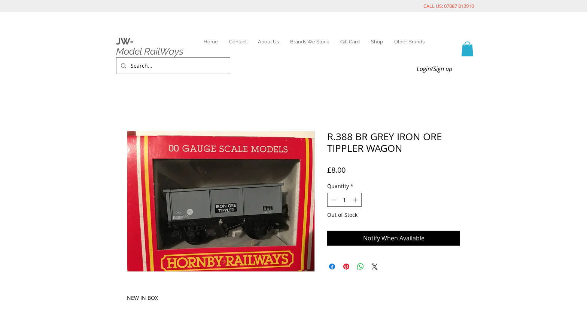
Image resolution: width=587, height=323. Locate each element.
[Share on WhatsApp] (360, 266)
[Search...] (172, 66)
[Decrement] (333, 199)
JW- (125, 41)
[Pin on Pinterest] (346, 266)
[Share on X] (374, 266)
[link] (467, 48)
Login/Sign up (434, 69)
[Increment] (356, 199)
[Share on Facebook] (332, 266)
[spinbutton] (344, 199)
